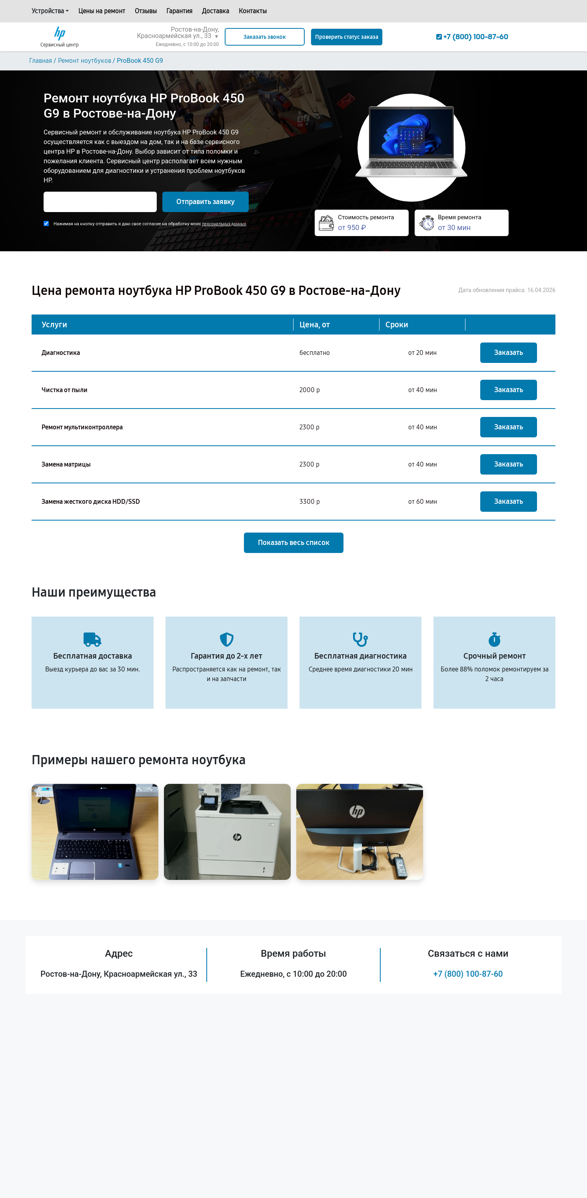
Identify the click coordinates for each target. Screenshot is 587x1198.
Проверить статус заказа (346, 37)
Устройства (48, 11)
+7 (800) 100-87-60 (468, 974)
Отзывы (146, 11)
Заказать (508, 352)
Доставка (215, 11)
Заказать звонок (265, 37)
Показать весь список (293, 542)
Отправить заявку (205, 201)
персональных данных (224, 223)
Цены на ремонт (101, 11)
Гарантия (179, 11)
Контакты (253, 11)
